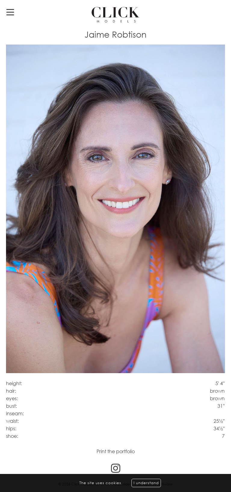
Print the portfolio (116, 451)
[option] (115, 209)
